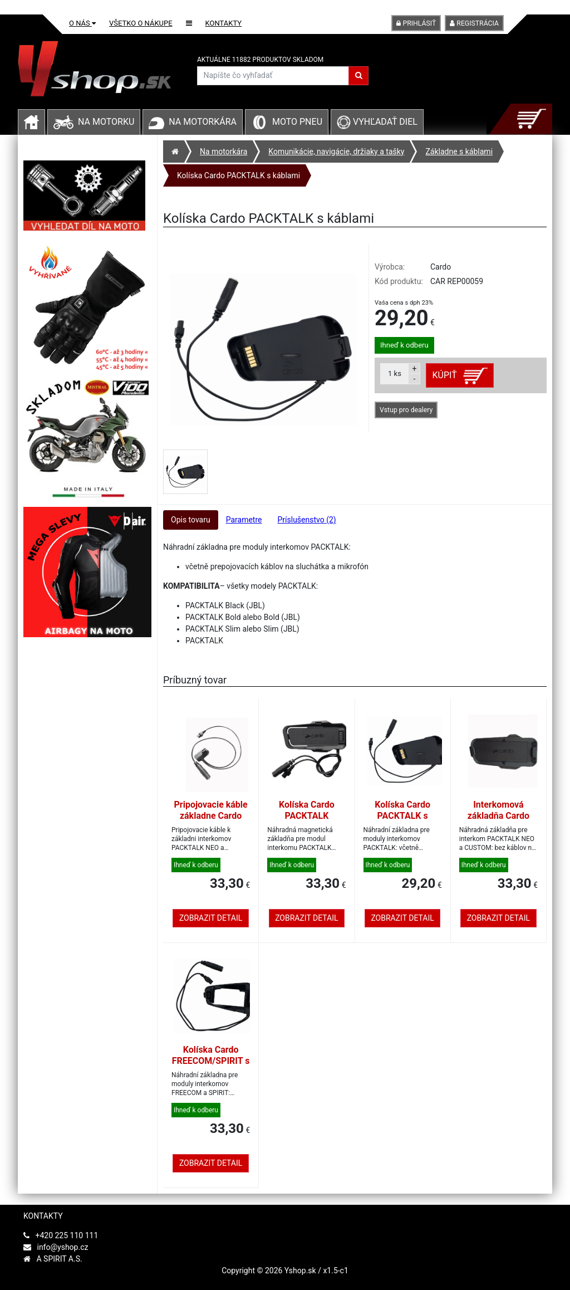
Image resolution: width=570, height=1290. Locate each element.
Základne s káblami (459, 151)
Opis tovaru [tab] (190, 519)
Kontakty (223, 23)
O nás (82, 23)
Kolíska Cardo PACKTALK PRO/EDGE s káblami (307, 821)
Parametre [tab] (244, 519)
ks (394, 373)
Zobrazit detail (210, 917)
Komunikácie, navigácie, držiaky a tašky (336, 151)
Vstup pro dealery (406, 410)
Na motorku (106, 121)
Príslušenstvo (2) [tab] (306, 519)
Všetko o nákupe (141, 23)
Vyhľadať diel (377, 121)
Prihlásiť (416, 23)
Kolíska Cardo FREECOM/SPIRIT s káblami (211, 1060)
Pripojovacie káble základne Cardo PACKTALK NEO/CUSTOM (211, 821)
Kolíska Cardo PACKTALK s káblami (238, 175)
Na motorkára (203, 121)
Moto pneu (297, 121)
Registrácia (474, 23)
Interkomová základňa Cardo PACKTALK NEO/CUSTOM (498, 821)
